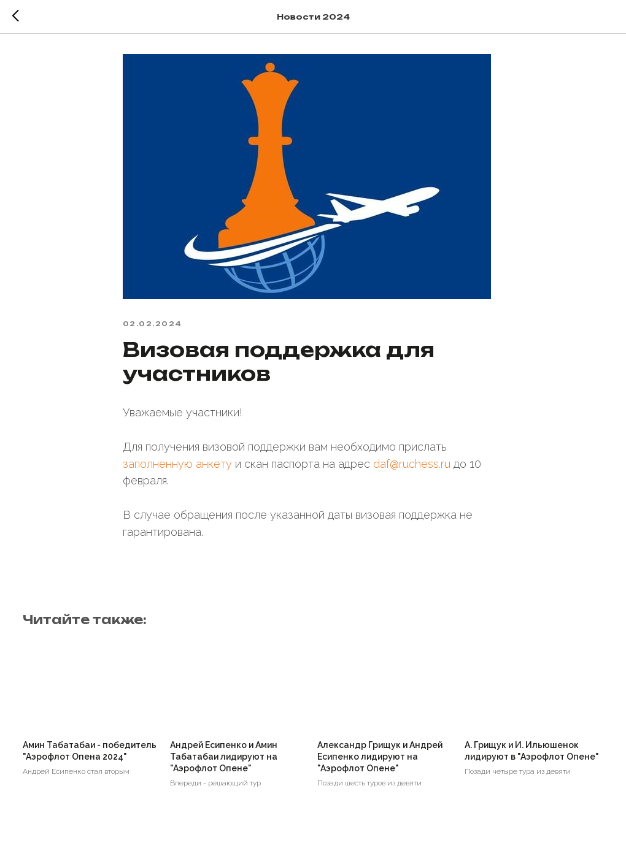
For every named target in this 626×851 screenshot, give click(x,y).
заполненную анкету (177, 467)
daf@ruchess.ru (411, 467)
